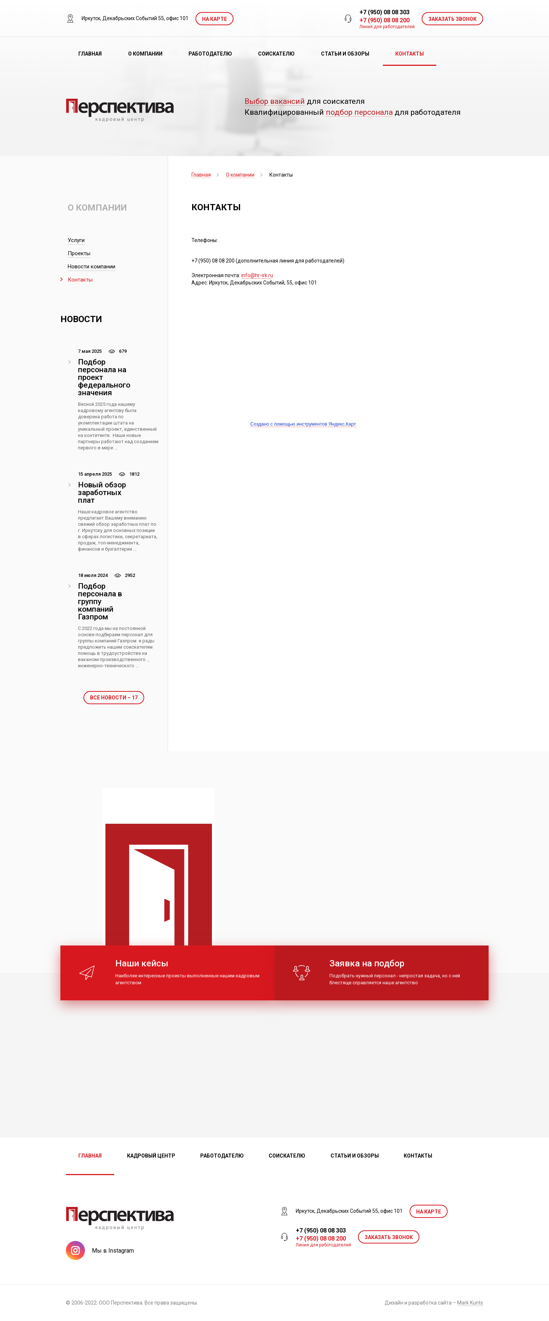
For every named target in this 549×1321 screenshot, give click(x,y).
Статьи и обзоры (345, 54)
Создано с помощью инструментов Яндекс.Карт (303, 424)
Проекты (79, 253)
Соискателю (276, 54)
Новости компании (91, 266)
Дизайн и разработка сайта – (434, 1303)
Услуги (76, 240)
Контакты (409, 54)
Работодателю (210, 54)
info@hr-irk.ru (257, 275)
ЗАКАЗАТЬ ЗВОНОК (452, 19)
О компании (145, 54)
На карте (214, 19)
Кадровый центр (151, 1156)
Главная (90, 54)
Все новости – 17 (114, 698)
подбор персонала (359, 112)
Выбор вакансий (274, 101)
